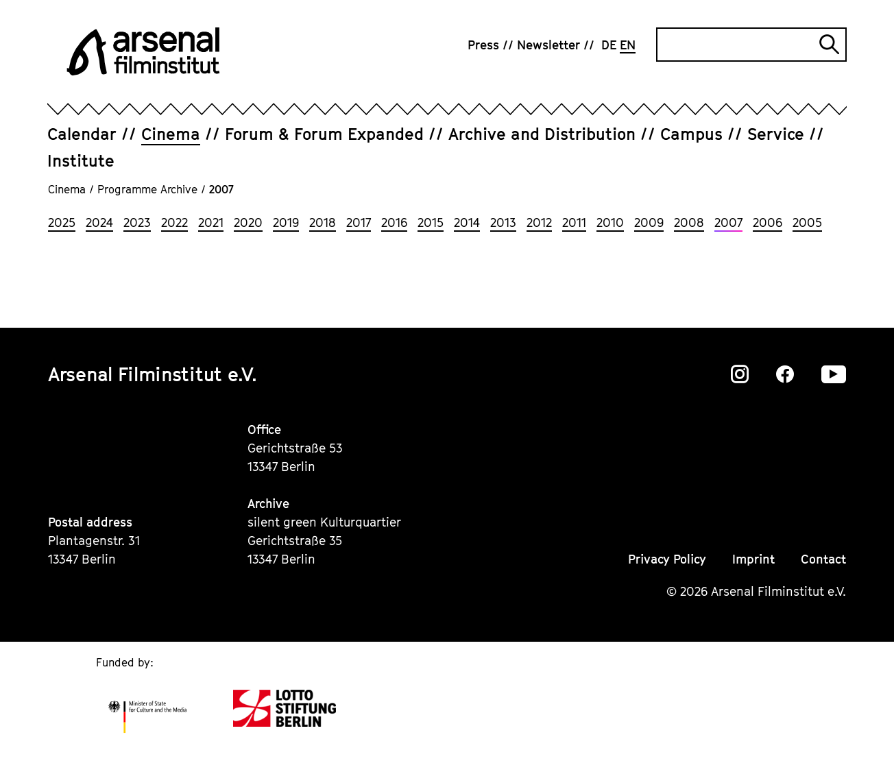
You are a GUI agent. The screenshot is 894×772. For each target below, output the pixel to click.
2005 (807, 222)
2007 (728, 222)
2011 (574, 222)
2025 (61, 222)
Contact (823, 559)
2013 (503, 222)
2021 (211, 222)
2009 (649, 222)
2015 (431, 222)
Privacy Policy (667, 559)
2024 (99, 222)
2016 (394, 222)
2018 (322, 222)
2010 (610, 222)
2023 (137, 222)
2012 (539, 222)
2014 (467, 222)
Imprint (753, 559)
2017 (358, 222)
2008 (689, 222)
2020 (248, 222)
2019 (286, 222)
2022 (174, 222)
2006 (767, 222)
